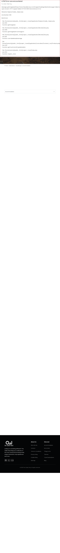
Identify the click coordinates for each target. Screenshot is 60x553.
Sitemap (33, 460)
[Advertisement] (22, 107)
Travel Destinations (49, 457)
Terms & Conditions (36, 451)
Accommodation (48, 445)
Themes (46, 454)
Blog (45, 460)
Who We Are (34, 445)
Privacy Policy (34, 454)
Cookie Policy (34, 457)
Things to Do (47, 451)
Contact (33, 448)
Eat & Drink (47, 448)
